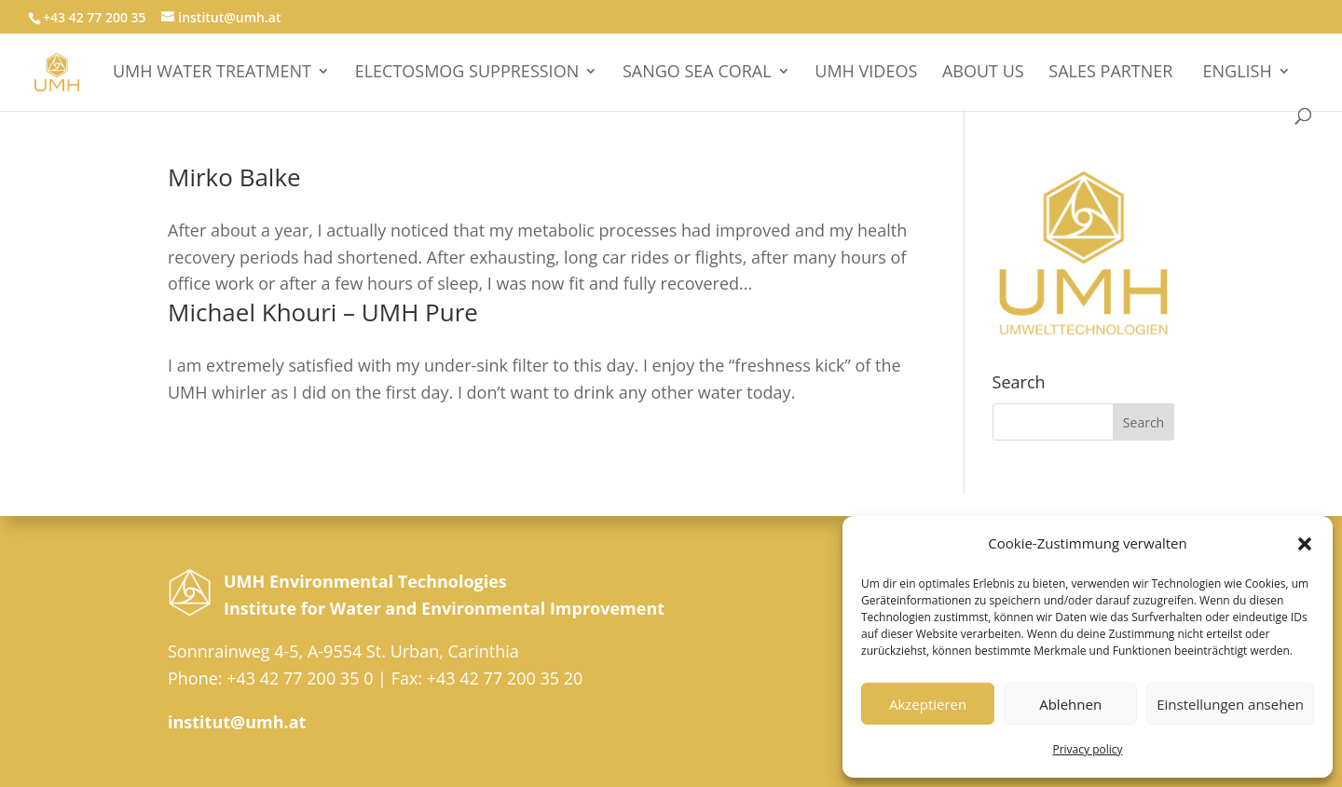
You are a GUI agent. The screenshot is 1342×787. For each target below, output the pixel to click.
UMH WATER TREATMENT (212, 73)
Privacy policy (1087, 749)
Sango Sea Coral (697, 73)
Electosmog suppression (467, 73)
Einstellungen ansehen (1230, 704)
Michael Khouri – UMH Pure (323, 312)
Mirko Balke (234, 177)
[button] (1304, 544)
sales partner (1110, 73)
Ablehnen (1070, 704)
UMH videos (866, 73)
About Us (983, 73)
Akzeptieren (927, 704)
